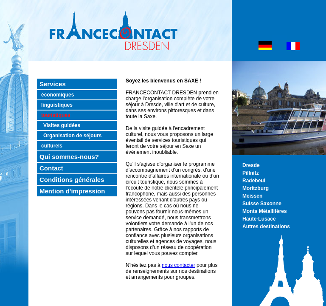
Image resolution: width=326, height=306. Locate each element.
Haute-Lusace (259, 219)
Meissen (252, 196)
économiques (57, 95)
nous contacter (178, 265)
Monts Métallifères (264, 211)
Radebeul (253, 181)
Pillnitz (250, 173)
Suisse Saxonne (261, 204)
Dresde (251, 165)
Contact (51, 168)
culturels (51, 146)
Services (52, 84)
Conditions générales (71, 179)
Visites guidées (61, 125)
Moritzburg (255, 188)
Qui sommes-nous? (69, 156)
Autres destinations (266, 227)
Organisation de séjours (72, 136)
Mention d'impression (72, 191)
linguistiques (57, 105)
